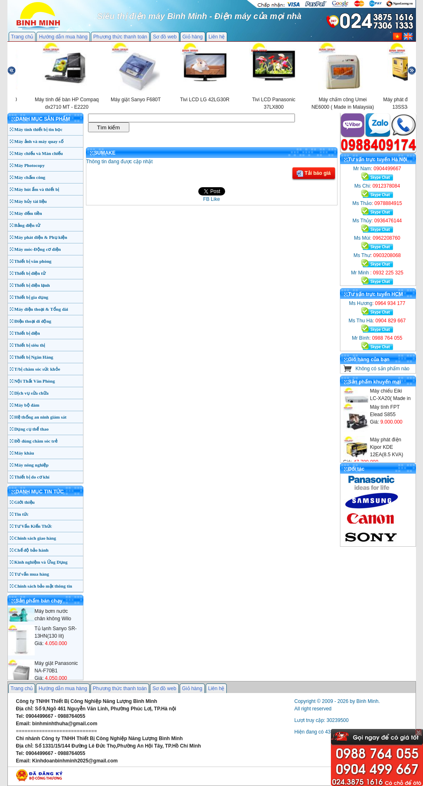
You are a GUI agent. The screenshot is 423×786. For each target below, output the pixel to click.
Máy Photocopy (29, 165)
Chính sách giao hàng (35, 538)
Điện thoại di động (33, 321)
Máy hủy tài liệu (30, 201)
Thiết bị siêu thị (29, 345)
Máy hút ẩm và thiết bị (36, 189)
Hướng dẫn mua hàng (63, 37)
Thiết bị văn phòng (33, 261)
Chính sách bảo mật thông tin (43, 586)
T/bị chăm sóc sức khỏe (37, 369)
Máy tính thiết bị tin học (38, 129)
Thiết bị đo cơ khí (32, 476)
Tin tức (21, 514)
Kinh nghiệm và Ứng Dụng (41, 562)
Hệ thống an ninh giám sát (40, 416)
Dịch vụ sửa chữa (31, 393)
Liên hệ (217, 37)
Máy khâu (24, 452)
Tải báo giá (313, 173)
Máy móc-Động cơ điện (37, 249)
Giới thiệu (24, 502)
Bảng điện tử (27, 225)
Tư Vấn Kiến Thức (33, 526)
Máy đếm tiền (28, 213)
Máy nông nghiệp (31, 464)
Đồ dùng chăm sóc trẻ (36, 440)
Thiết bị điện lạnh (32, 285)
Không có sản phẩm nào (383, 369)
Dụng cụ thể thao (31, 428)
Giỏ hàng (193, 37)
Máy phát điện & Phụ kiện (40, 237)
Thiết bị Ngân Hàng (33, 357)
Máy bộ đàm (27, 405)
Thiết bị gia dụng (31, 297)
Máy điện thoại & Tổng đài (41, 309)
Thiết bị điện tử (30, 273)
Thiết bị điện (27, 333)
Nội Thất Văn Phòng (34, 381)
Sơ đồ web (164, 37)
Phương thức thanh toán (120, 37)
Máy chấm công (29, 177)
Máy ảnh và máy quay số (39, 141)
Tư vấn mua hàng (31, 574)
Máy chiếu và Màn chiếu (38, 153)
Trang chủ (22, 37)
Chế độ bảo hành (31, 550)
